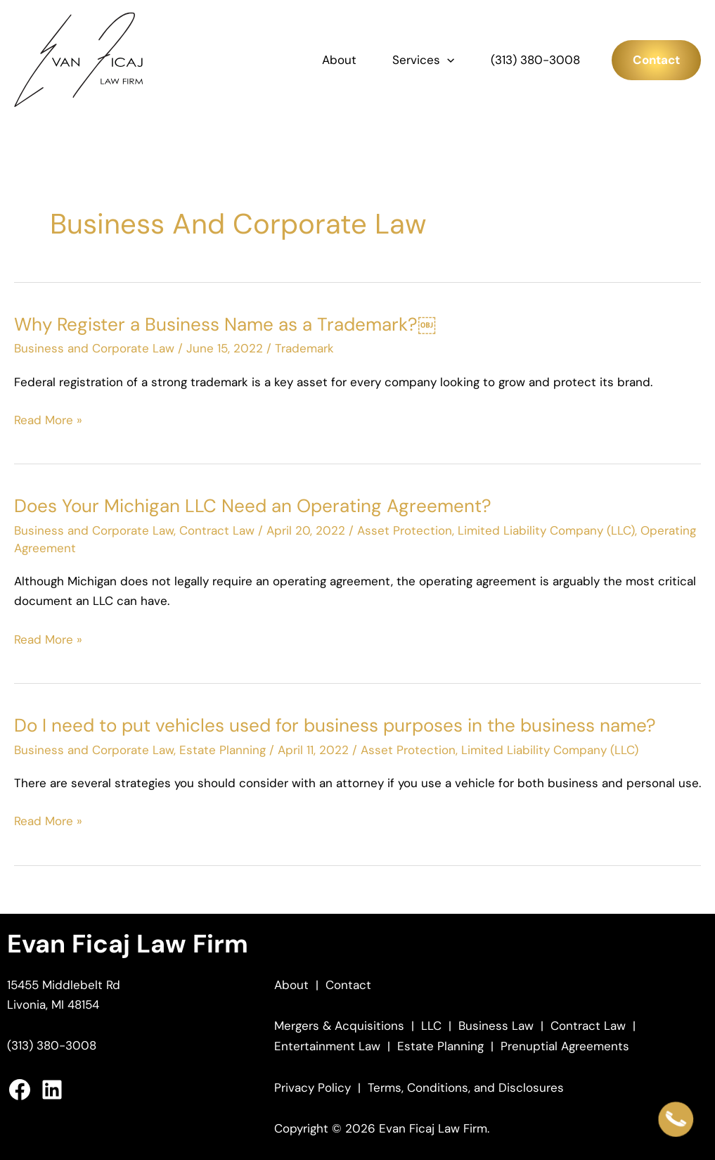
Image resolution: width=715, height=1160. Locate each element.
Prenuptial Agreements (565, 1046)
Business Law (496, 1025)
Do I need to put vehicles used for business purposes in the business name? (335, 725)
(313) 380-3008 (535, 60)
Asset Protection (404, 530)
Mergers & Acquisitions (339, 1025)
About (339, 60)
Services (423, 59)
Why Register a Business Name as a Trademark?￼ (225, 324)
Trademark (304, 348)
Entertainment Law (327, 1046)
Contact (348, 985)
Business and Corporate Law (94, 348)
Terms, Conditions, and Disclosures (466, 1087)
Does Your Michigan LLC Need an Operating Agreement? (252, 506)
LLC (431, 1025)
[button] (447, 59)
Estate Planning (222, 750)
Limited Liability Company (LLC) (546, 530)
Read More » (48, 420)
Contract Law (217, 530)
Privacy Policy (312, 1087)
